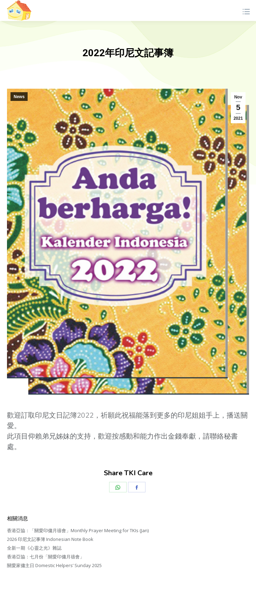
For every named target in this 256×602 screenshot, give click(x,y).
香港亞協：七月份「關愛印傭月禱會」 (45, 556)
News (19, 96)
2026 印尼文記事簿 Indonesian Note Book (50, 539)
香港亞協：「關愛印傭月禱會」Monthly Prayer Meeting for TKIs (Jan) (78, 530)
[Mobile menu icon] (246, 10)
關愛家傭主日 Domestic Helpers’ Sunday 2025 (54, 565)
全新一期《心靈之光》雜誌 (34, 548)
